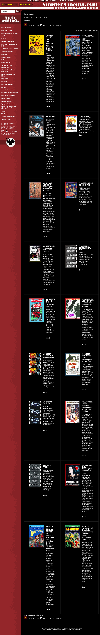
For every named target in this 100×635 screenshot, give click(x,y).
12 (38, 25)
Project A (77, 629)
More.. (30, 21)
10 (33, 25)
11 (35, 25)
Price (89, 30)
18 (33, 17)
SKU (80, 30)
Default (95, 30)
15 (46, 25)
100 (39, 17)
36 (36, 17)
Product (85, 30)
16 (48, 25)
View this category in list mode (33, 615)
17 (51, 25)
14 (44, 25)
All (42, 17)
